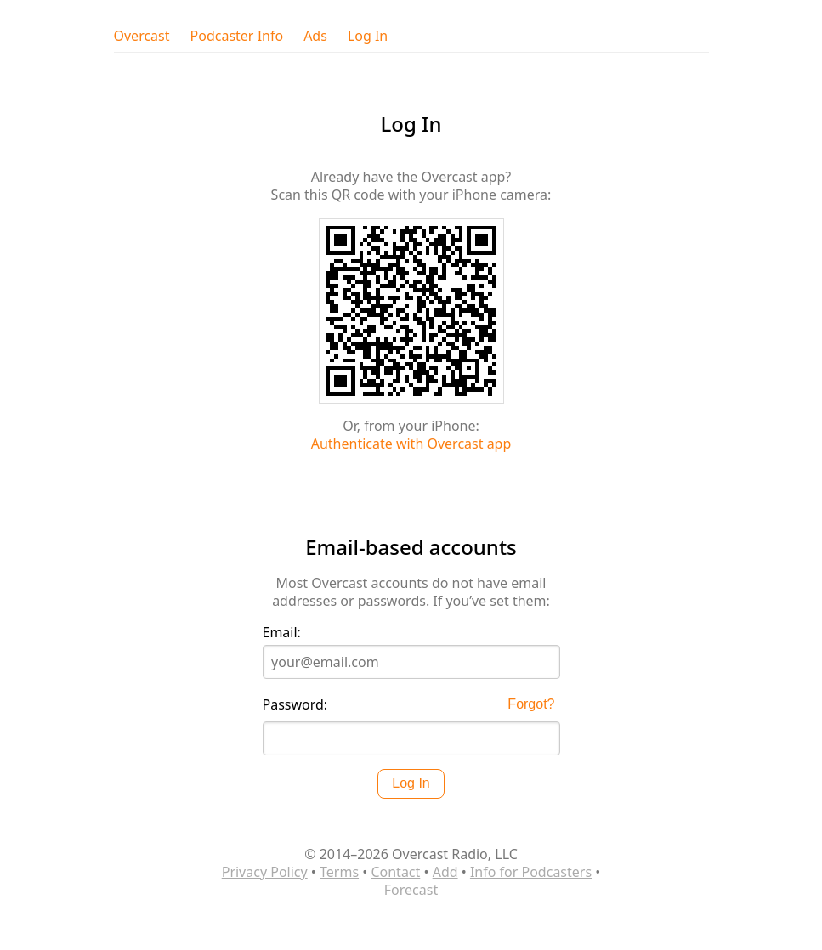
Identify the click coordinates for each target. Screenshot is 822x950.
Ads (315, 36)
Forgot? (530, 704)
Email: (282, 633)
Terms (339, 871)
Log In (368, 36)
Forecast (411, 889)
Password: (295, 705)
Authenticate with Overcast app (411, 443)
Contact (395, 871)
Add (445, 871)
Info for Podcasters (531, 871)
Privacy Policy (265, 871)
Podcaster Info (237, 36)
